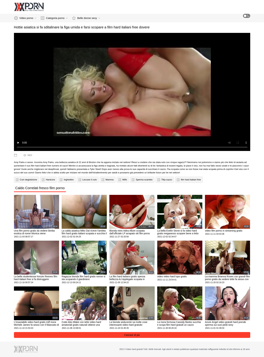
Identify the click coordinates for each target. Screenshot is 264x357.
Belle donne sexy (86, 18)
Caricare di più (132, 335)
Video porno (25, 18)
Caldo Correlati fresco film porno (40, 188)
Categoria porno (54, 18)
